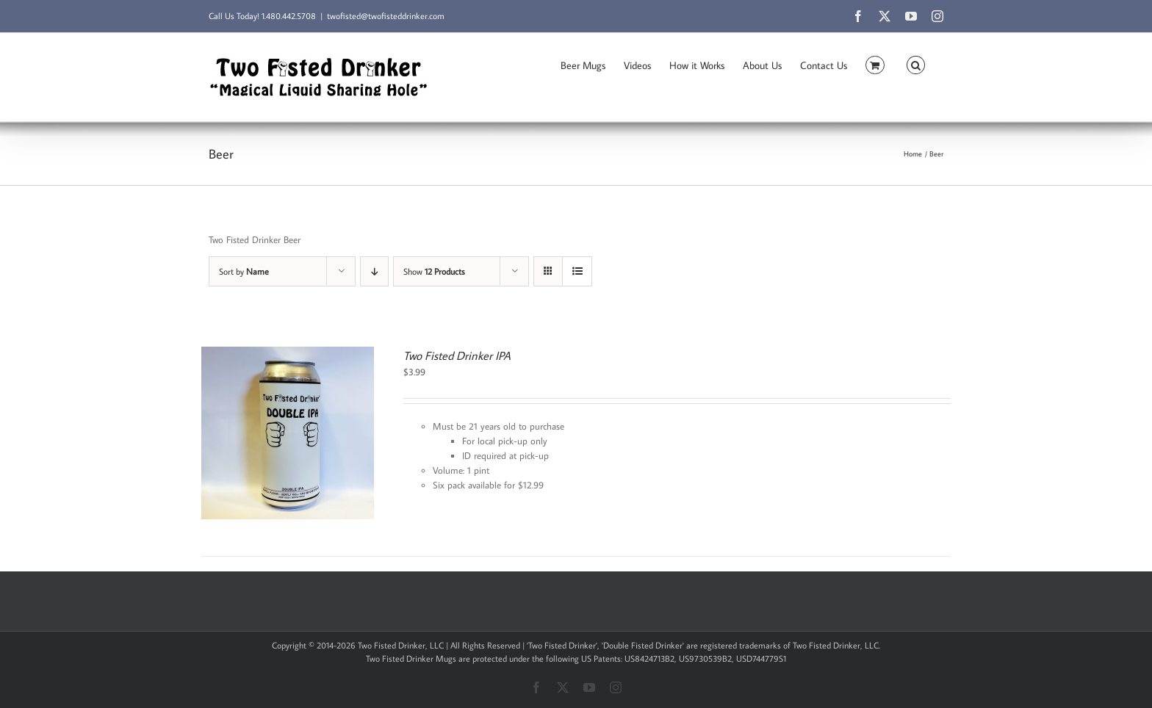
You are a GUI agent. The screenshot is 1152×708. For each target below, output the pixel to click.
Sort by (244, 271)
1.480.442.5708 (289, 15)
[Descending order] (374, 271)
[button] (916, 64)
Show (434, 271)
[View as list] (577, 271)
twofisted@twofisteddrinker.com (385, 15)
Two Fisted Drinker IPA (457, 355)
